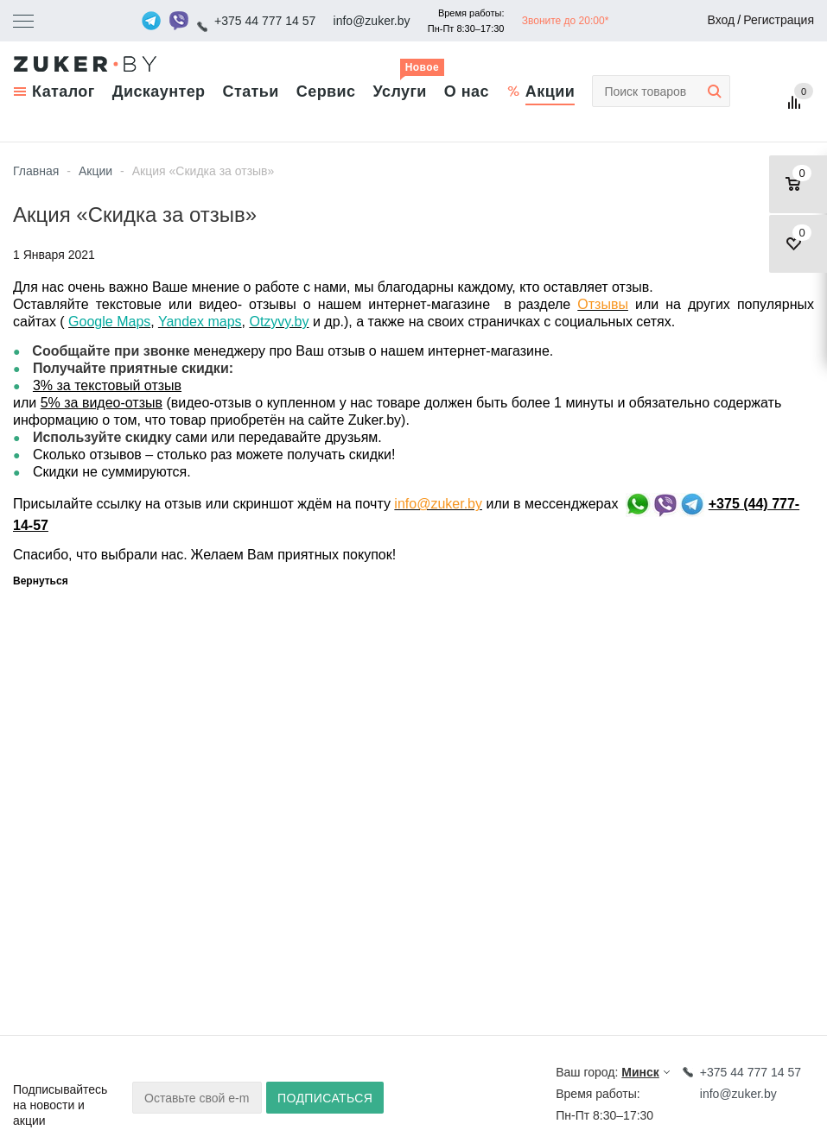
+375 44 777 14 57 (264, 21)
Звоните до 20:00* (565, 21)
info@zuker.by (372, 21)
